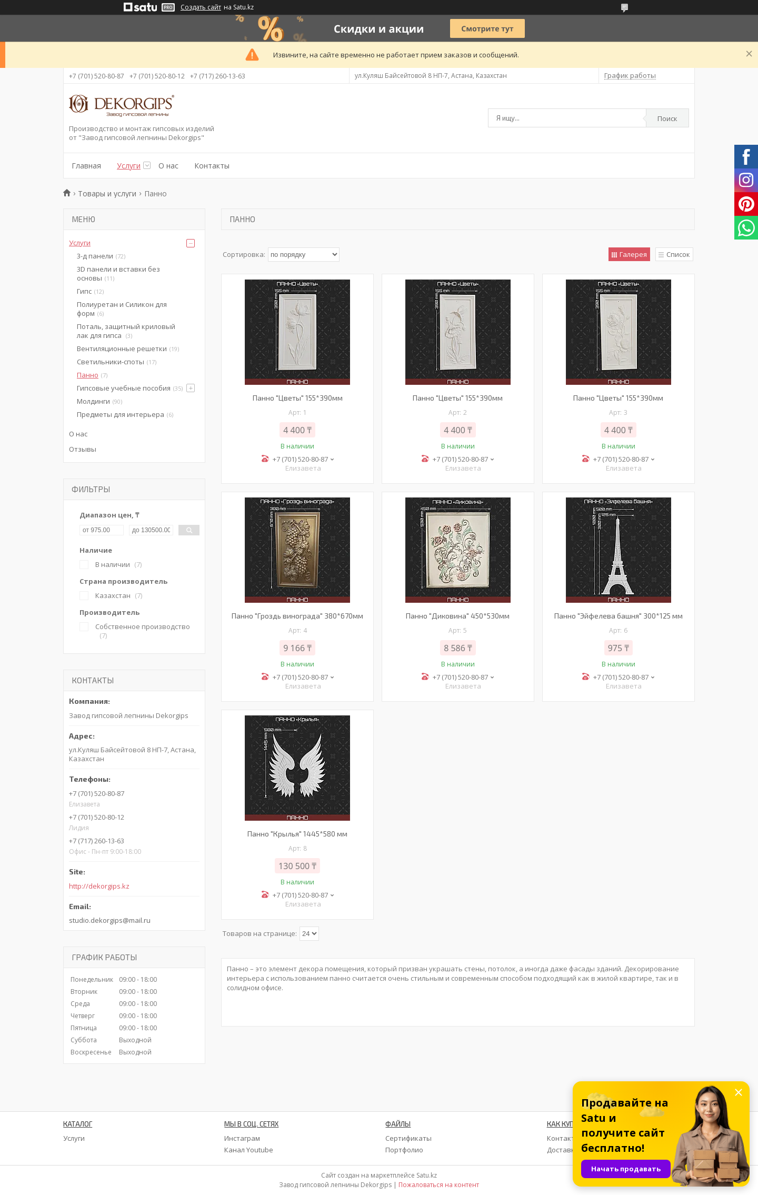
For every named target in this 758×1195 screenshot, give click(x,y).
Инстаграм (242, 1138)
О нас (168, 166)
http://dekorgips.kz (99, 886)
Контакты (212, 166)
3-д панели (95, 256)
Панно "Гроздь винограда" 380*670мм (297, 615)
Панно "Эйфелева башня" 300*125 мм (618, 615)
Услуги (129, 166)
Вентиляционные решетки (122, 348)
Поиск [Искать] (667, 118)
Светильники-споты (110, 361)
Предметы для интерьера (120, 414)
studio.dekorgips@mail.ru (110, 920)
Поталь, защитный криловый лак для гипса (126, 331)
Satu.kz (426, 1175)
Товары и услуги (107, 193)
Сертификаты (408, 1138)
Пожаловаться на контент (438, 1184)
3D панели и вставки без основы (118, 273)
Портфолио (404, 1149)
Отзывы (82, 449)
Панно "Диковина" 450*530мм (458, 615)
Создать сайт (201, 7)
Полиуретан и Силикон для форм (122, 309)
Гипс (84, 291)
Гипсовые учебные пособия (124, 388)
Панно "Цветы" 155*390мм (298, 397)
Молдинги (93, 401)
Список (678, 254)
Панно (87, 375)
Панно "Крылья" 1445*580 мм (297, 833)
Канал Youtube (248, 1149)
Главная (86, 166)
